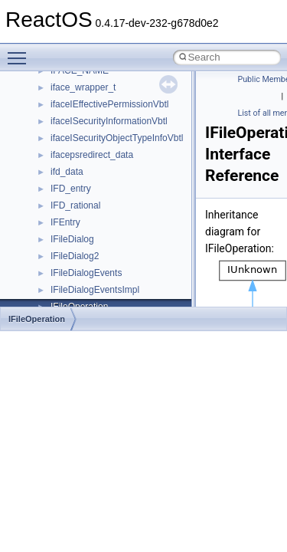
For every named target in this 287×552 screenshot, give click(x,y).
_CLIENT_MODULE (91, 109)
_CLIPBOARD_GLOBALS (104, 210)
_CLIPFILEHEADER (92, 227)
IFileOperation (36, 319)
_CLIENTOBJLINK (88, 160)
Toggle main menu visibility (21, 51)
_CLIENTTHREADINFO (99, 177)
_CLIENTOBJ (78, 143)
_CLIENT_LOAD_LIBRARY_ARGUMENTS (139, 92)
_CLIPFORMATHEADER (101, 244)
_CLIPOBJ (72, 278)
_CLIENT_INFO (83, 76)
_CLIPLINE (73, 261)
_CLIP (63, 194)
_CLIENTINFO (80, 126)
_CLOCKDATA (80, 295)
